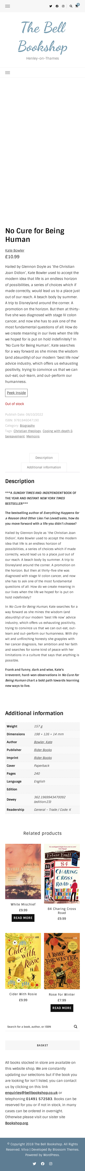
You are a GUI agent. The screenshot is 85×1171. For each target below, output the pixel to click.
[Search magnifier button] (75, 1026)
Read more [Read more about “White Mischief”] (23, 918)
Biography (27, 426)
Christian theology (27, 431)
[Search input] (38, 1026)
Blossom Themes (65, 1150)
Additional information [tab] (44, 467)
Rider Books (43, 750)
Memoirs (33, 436)
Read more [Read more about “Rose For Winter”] (61, 1008)
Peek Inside (16, 393)
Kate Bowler (14, 250)
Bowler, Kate (43, 742)
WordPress (51, 1155)
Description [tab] (44, 458)
